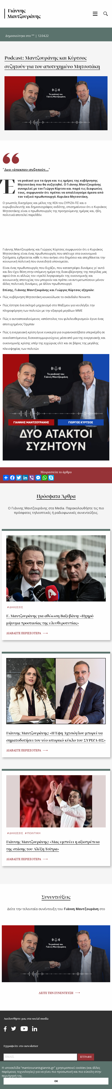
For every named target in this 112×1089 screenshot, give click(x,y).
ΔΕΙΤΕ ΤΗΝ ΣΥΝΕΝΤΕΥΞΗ (56, 993)
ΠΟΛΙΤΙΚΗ (33, 833)
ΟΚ (56, 1081)
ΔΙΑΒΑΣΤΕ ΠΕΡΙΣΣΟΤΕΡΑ (23, 633)
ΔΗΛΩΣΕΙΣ (16, 607)
